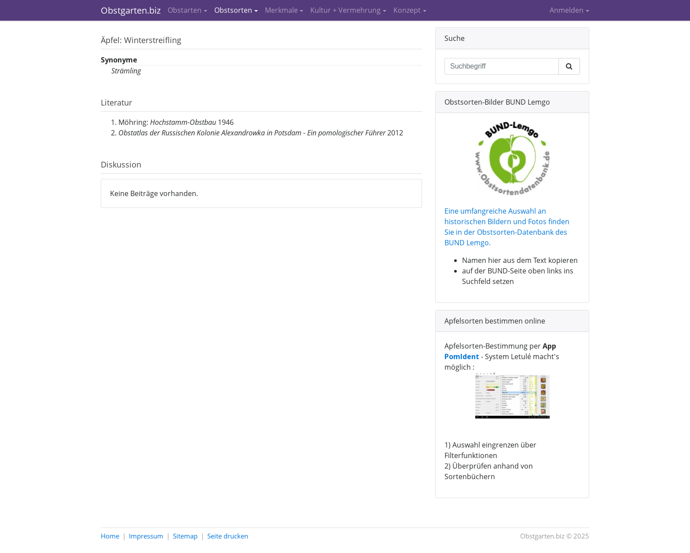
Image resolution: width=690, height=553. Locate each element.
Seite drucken (227, 536)
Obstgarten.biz (131, 10)
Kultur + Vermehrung (345, 10)
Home (110, 536)
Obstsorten (233, 10)
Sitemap (185, 536)
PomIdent (461, 356)
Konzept (407, 10)
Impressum (146, 536)
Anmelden (567, 10)
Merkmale (281, 10)
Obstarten (185, 10)
